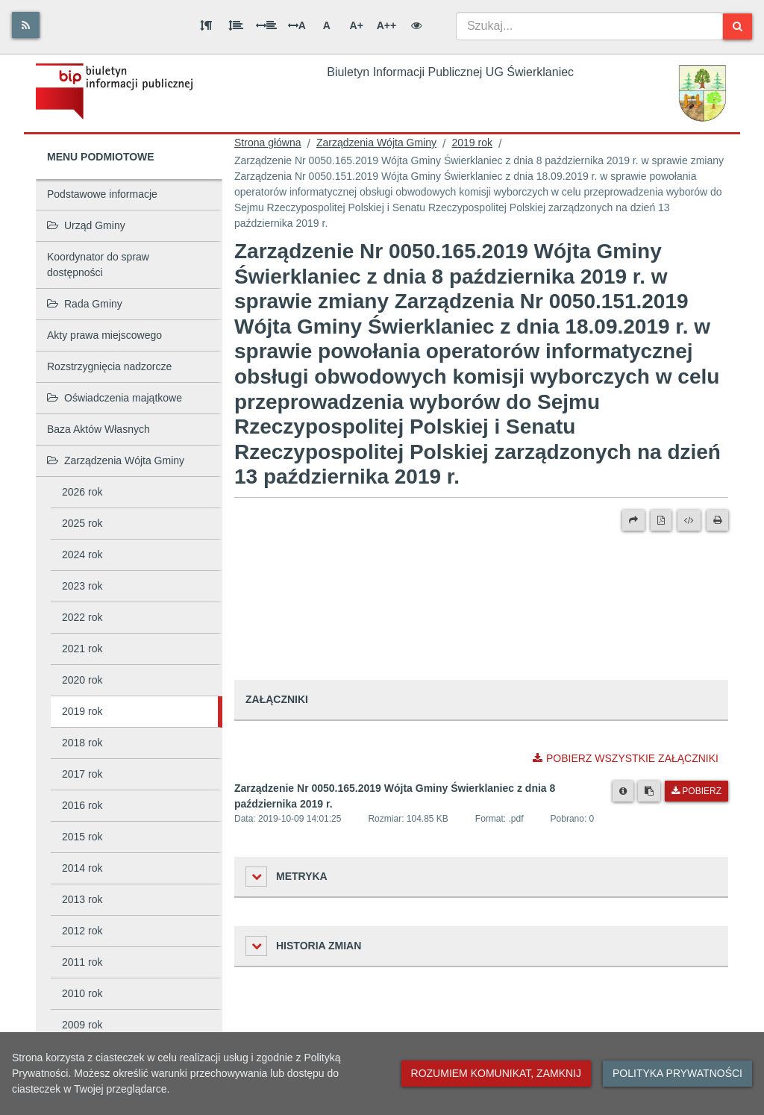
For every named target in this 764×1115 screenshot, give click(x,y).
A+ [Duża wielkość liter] (356, 25)
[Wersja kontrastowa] (416, 25)
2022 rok (82, 617)
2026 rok (82, 492)
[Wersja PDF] (661, 520)
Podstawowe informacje (102, 194)
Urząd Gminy (86, 225)
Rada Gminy (84, 304)
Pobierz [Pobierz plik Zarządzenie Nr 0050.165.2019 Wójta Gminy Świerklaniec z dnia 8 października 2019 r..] (696, 791)
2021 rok (82, 649)
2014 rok (82, 868)
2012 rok (82, 931)
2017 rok (82, 774)
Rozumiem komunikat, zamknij (496, 1073)
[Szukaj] (737, 26)
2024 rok (82, 554)
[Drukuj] (717, 520)
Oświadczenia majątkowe (114, 398)
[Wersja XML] (689, 520)
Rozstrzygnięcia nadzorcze (109, 366)
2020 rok (82, 680)
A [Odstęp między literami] (297, 25)
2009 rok (82, 1025)
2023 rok (82, 586)
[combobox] (589, 26)
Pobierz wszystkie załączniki (625, 758)
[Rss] (26, 25)
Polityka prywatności (677, 1073)
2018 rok (82, 743)
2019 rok (82, 711)
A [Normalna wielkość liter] (327, 25)
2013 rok (82, 899)
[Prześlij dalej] (633, 520)
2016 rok (82, 805)
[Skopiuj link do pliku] (649, 791)
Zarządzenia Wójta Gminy (115, 460)
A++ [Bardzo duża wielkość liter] (386, 25)
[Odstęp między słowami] (266, 25)
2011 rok (82, 962)
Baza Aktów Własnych (98, 429)
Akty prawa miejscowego (104, 335)
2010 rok (82, 993)
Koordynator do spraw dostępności (98, 264)
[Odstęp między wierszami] (236, 25)
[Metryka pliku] (623, 791)
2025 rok (82, 523)
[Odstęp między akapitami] (206, 25)
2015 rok (82, 837)
